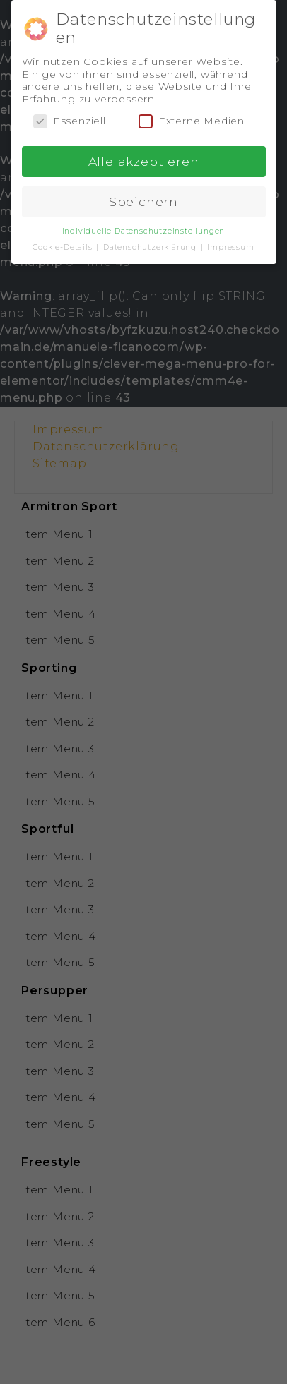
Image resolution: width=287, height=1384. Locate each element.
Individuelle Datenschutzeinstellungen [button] (144, 227)
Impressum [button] (230, 243)
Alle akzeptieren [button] (143, 157)
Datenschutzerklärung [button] (151, 243)
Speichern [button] (143, 198)
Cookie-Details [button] (64, 243)
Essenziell (69, 117)
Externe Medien (192, 117)
